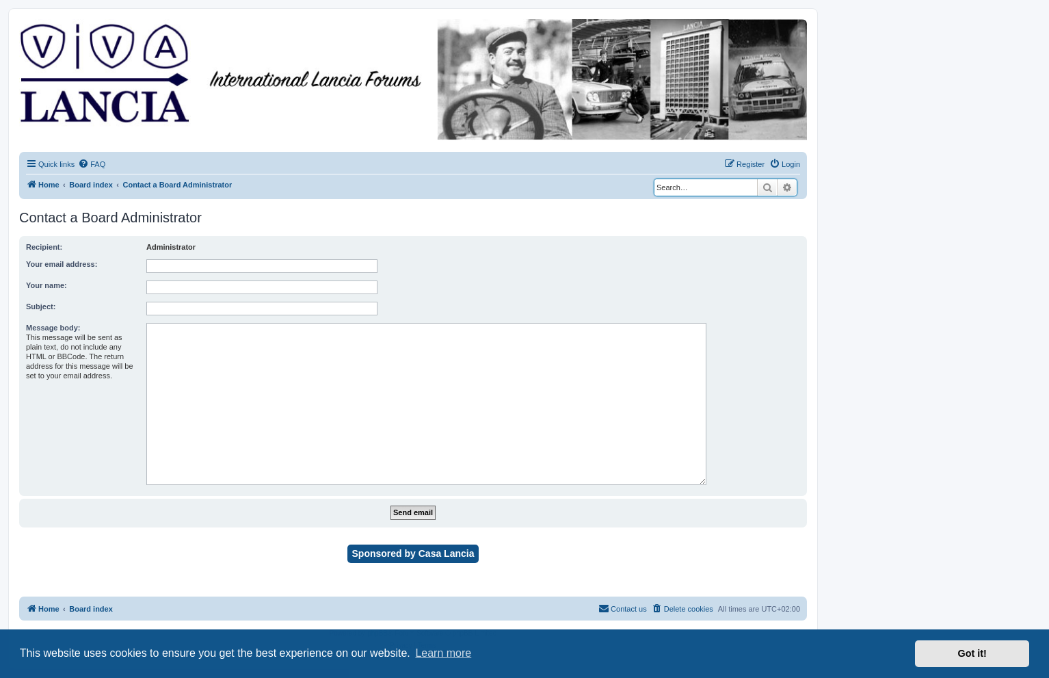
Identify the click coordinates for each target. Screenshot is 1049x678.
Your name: (46, 285)
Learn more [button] (443, 653)
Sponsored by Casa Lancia (413, 553)
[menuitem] (91, 164)
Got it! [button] (972, 653)
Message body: (53, 328)
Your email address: (61, 264)
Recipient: (44, 247)
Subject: (40, 306)
